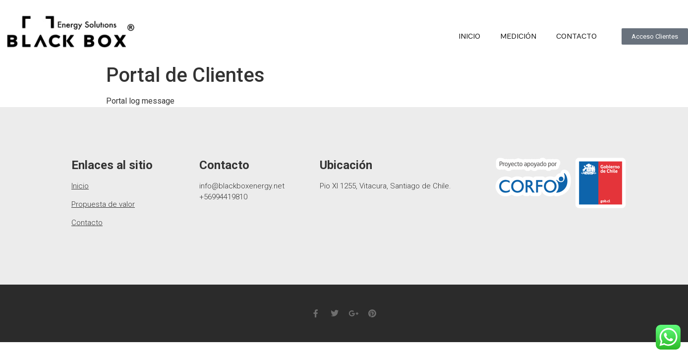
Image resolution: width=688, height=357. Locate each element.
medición (518, 36)
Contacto (576, 36)
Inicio (469, 36)
